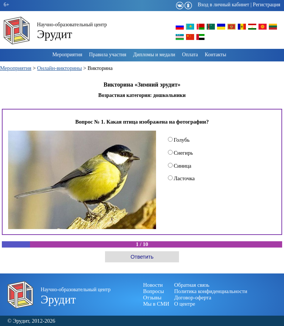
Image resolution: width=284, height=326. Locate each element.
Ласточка (181, 178)
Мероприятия (67, 54)
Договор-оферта (192, 297)
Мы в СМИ (156, 304)
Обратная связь (191, 285)
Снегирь (180, 153)
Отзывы (152, 297)
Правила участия (107, 54)
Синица (180, 166)
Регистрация (266, 4)
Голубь (179, 140)
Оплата (190, 54)
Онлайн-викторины (59, 68)
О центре (184, 304)
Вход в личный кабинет (223, 4)
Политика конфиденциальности (210, 291)
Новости (153, 285)
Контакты (215, 54)
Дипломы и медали (154, 54)
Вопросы (153, 291)
